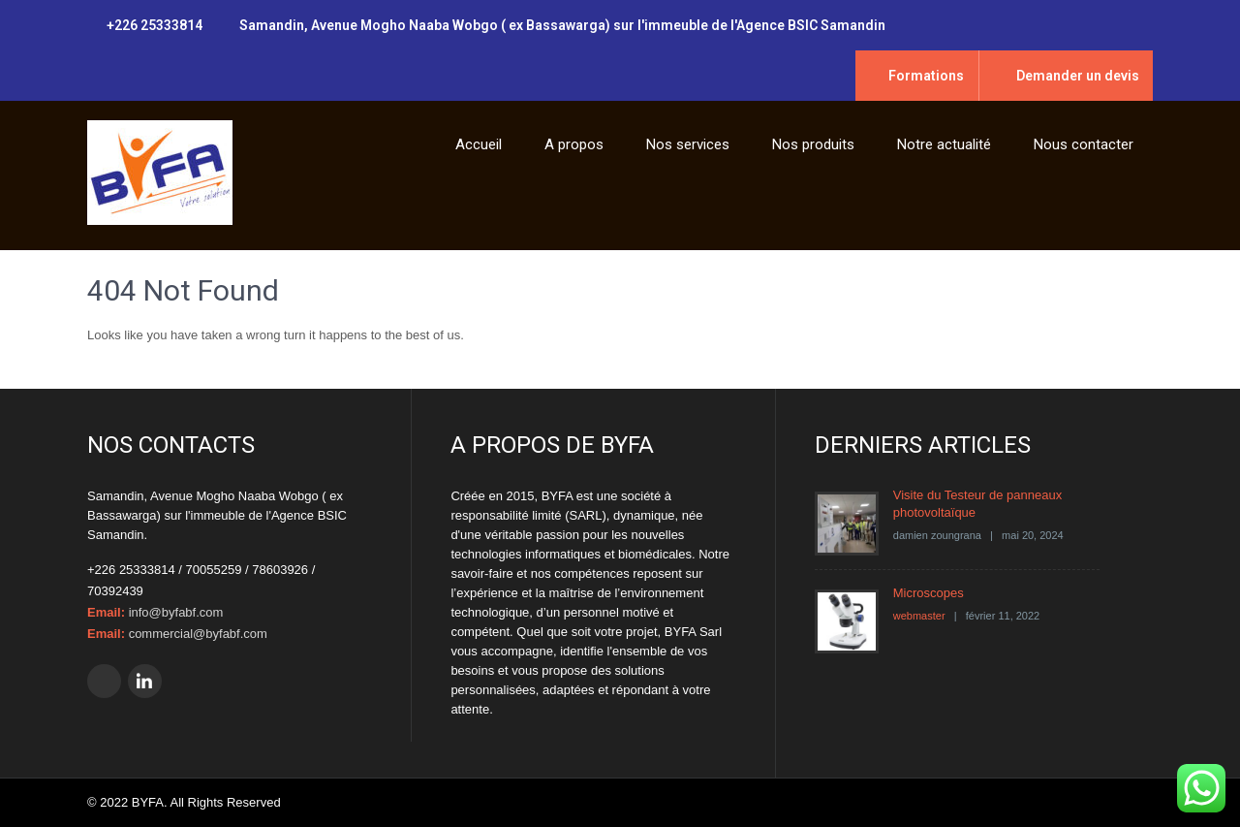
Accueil (478, 144)
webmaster (919, 615)
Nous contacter (1083, 144)
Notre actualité (944, 144)
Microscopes (928, 593)
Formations (926, 75)
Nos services (687, 144)
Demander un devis (1077, 75)
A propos (574, 144)
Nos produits (813, 144)
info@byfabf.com (176, 612)
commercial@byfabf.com (198, 633)
